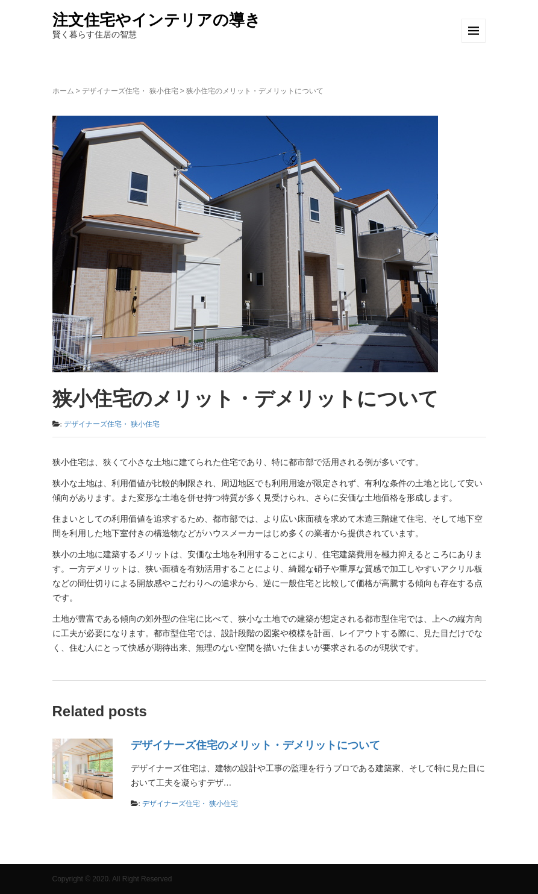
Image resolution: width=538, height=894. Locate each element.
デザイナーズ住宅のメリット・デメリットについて (255, 745)
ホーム (63, 91)
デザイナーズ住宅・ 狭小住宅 (130, 91)
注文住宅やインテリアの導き (156, 20)
